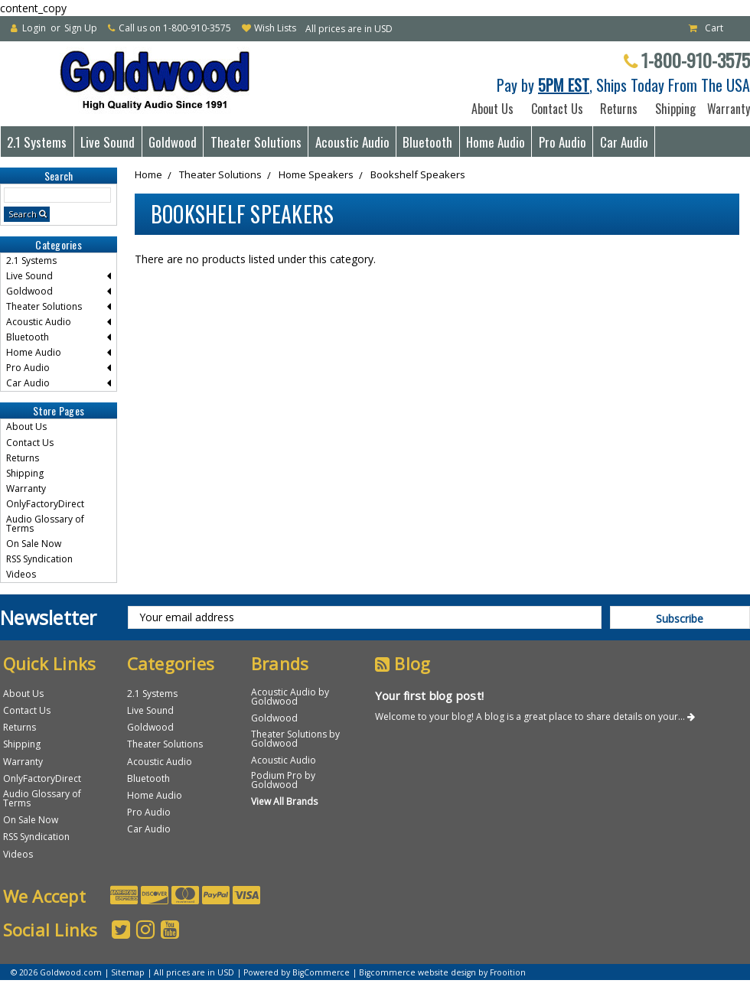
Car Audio (624, 141)
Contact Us (557, 108)
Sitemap (128, 972)
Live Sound (107, 141)
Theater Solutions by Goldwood (295, 739)
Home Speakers (316, 174)
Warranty (725, 108)
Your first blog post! (429, 695)
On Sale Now (33, 543)
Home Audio (495, 141)
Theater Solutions (256, 141)
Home (148, 174)
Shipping (672, 108)
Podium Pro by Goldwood (283, 780)
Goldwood (172, 141)
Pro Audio (562, 141)
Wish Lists (275, 27)
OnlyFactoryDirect (45, 503)
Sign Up (80, 27)
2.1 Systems (37, 141)
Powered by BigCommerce (296, 972)
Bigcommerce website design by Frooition (442, 972)
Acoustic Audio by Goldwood (290, 696)
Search (22, 214)
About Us (492, 108)
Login (34, 27)
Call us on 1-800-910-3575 (175, 27)
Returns (619, 108)
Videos (21, 574)
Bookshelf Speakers (417, 174)
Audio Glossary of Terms (45, 524)
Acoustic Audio (352, 141)
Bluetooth (427, 141)
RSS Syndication (39, 558)
